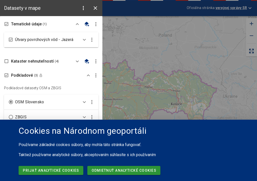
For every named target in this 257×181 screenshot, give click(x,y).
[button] (83, 8)
